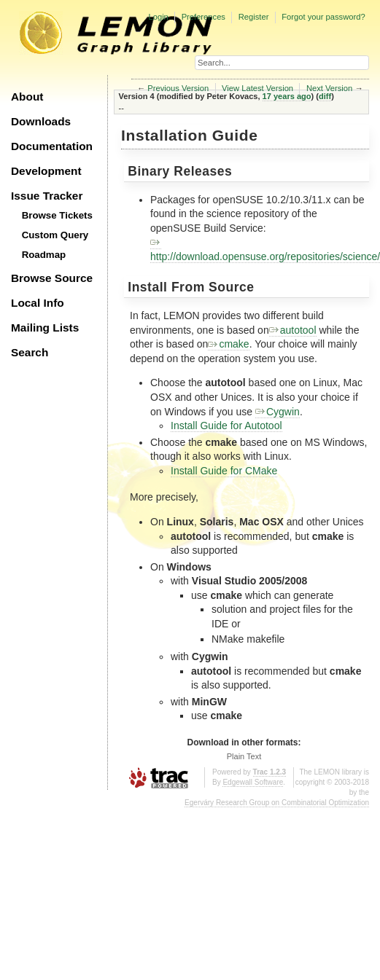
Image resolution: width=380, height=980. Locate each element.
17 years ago (287, 96)
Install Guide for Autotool (226, 425)
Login (158, 16)
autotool (293, 330)
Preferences (203, 16)
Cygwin (277, 412)
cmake (228, 344)
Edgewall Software (252, 782)
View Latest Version (257, 88)
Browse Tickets (57, 215)
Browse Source (52, 278)
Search (29, 352)
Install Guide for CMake (224, 471)
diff (325, 96)
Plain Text (244, 756)
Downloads (41, 121)
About (27, 96)
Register (254, 16)
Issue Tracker (46, 195)
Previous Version (178, 88)
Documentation (52, 146)
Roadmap (44, 254)
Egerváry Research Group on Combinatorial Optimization (277, 803)
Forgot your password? (323, 16)
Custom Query (55, 235)
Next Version (329, 88)
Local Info (37, 303)
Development (46, 171)
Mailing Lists (45, 327)
